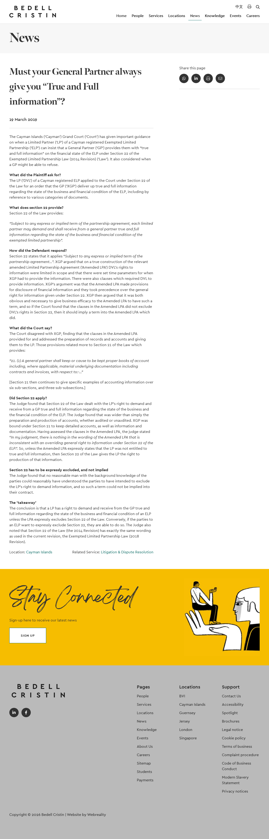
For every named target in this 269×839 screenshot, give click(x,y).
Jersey (184, 721)
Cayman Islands (39, 552)
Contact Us (231, 696)
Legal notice (232, 729)
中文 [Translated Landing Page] (239, 6)
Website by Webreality (86, 814)
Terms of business (237, 746)
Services (156, 15)
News (195, 15)
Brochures (230, 721)
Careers (253, 15)
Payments (145, 780)
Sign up (28, 635)
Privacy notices (235, 791)
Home (121, 15)
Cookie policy (234, 738)
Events (235, 15)
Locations (176, 15)
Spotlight (230, 712)
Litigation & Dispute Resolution (127, 552)
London (185, 729)
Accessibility (233, 704)
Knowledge (215, 15)
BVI (182, 696)
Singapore (188, 738)
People (138, 15)
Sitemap (144, 763)
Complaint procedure (240, 754)
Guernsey (187, 712)
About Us (145, 746)
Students (144, 771)
